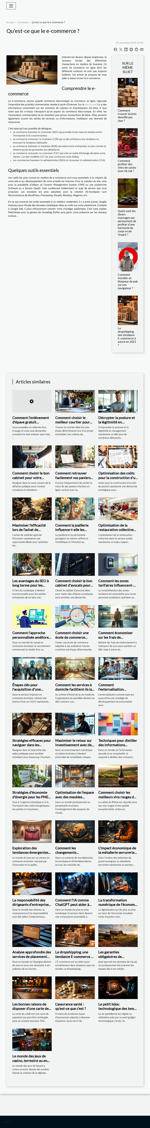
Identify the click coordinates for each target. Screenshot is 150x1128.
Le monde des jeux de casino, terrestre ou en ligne (29, 1060)
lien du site (90, 104)
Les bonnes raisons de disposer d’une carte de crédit (30, 1008)
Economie (23, 22)
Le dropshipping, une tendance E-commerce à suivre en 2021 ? (127, 336)
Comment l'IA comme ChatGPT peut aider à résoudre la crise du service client (72, 907)
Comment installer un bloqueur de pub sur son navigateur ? (128, 281)
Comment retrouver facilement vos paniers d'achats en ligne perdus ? (74, 480)
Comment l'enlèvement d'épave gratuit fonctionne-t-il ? (30, 422)
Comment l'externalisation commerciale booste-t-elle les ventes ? (115, 691)
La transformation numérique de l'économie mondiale (118, 904)
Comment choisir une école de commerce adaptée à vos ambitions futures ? (74, 639)
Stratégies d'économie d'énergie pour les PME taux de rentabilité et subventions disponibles (31, 799)
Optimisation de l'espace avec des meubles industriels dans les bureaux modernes (74, 799)
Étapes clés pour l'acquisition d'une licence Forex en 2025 (29, 689)
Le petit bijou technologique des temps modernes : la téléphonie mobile (118, 1011)
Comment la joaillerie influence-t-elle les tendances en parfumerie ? (71, 532)
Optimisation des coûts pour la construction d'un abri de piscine (117, 477)
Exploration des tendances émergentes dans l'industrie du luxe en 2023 (30, 854)
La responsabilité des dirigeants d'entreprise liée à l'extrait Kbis (30, 904)
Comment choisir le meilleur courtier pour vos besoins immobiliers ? (74, 422)
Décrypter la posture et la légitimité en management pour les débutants (116, 424)
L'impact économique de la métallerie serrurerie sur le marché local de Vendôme (117, 854)
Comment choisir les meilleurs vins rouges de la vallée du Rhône (117, 796)
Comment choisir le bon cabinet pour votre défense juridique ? (30, 477)
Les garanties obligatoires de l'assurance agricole (113, 956)
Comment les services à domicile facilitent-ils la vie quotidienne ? (73, 689)
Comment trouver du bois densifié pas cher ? (127, 115)
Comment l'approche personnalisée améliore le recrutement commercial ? (30, 639)
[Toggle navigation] (11, 5)
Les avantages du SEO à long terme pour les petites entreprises (30, 585)
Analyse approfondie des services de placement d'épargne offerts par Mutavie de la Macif (31, 958)
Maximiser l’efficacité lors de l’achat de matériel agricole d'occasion (29, 532)
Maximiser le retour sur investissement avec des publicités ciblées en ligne (74, 747)
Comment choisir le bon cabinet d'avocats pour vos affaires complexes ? (73, 585)
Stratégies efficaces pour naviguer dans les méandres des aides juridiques (31, 747)
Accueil (10, 22)
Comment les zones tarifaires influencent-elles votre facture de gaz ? (118, 587)
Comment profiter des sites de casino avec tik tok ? (127, 166)
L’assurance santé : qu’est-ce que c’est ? (70, 1006)
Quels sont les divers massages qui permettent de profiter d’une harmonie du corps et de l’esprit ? (127, 222)
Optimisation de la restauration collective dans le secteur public (116, 529)
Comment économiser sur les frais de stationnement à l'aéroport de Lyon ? (115, 639)
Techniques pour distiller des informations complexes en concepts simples (117, 747)
